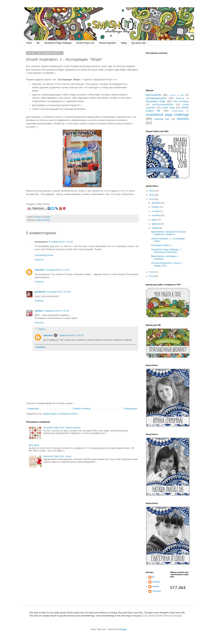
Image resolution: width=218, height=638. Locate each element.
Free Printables (181, 101)
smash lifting (168, 107)
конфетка (172, 95)
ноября (155, 207)
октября (156, 211)
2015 (152, 195)
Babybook (180, 98)
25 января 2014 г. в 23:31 (57, 270)
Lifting (124, 43)
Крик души (34, 445)
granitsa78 (40, 292)
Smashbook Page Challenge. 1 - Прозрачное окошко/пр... (166, 250)
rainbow (39, 311)
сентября (157, 215)
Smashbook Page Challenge (58, 43)
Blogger (123, 629)
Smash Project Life (85, 43)
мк (182, 95)
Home (29, 43)
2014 (152, 199)
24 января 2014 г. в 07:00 (61, 242)
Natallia (155, 586)
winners (183, 119)
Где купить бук (138, 43)
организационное (156, 98)
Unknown (39, 270)
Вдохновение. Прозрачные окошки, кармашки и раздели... (168, 233)
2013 (152, 272)
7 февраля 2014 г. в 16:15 (71, 335)
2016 (152, 191)
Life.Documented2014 (162, 104)
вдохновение (153, 94)
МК (38, 43)
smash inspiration (42, 220)
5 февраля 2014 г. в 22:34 (56, 311)
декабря (156, 203)
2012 (152, 276)
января (155, 228)
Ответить (39, 260)
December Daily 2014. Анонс (57, 456)
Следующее (33, 408)
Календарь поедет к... (162, 245)
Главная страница (82, 408)
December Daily (155, 101)
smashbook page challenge (167, 114)
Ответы (41, 329)
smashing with (161, 119)
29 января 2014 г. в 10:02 (58, 292)
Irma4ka (156, 582)
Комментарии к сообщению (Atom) (60, 414)
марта (155, 219)
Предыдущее (130, 408)
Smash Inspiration (107, 43)
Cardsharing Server (44, 255)
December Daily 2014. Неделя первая (61, 427)
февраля (156, 224)
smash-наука (177, 111)
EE (153, 577)
